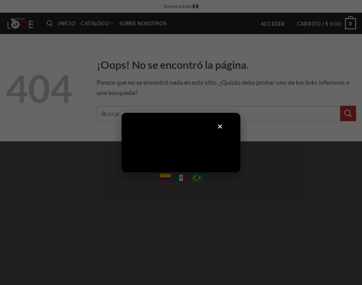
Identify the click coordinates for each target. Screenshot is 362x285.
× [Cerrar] (220, 126)
